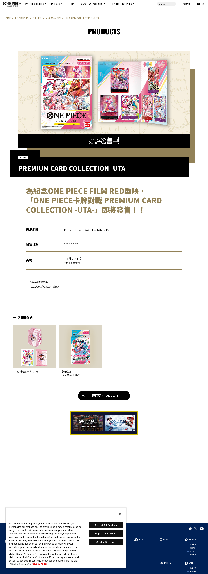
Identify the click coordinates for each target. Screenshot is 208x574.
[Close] (120, 514)
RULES (57, 4)
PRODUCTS (97, 4)
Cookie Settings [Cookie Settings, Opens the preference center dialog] (106, 542)
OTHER (37, 18)
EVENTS (115, 4)
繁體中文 (186, 4)
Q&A (72, 4)
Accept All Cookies (106, 525)
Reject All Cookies (106, 533)
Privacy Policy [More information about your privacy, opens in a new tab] (39, 564)
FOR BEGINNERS (37, 4)
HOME (7, 18)
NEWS (83, 4)
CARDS (129, 4)
